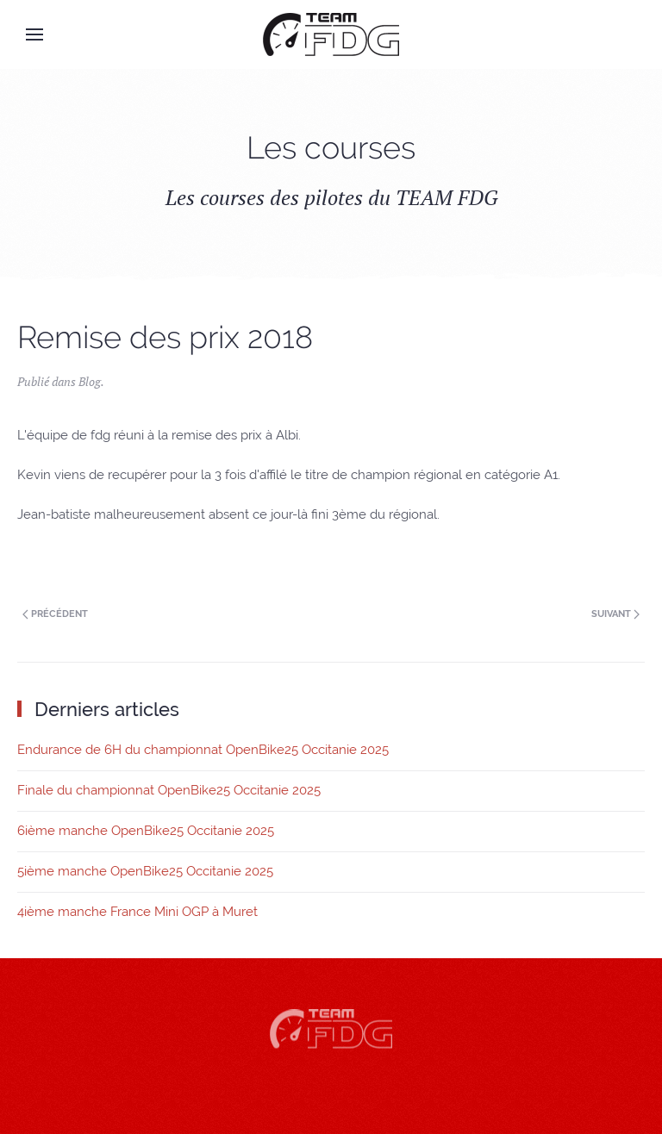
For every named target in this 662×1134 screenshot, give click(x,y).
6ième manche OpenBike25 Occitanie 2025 (145, 830)
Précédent (55, 614)
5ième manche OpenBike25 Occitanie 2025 (145, 871)
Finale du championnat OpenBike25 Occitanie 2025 (169, 790)
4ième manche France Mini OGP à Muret (137, 911)
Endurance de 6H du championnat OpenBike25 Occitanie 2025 (203, 749)
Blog (89, 381)
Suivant (615, 614)
